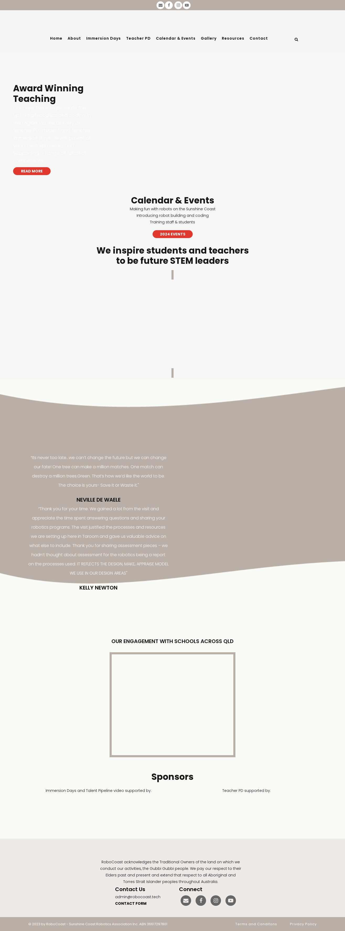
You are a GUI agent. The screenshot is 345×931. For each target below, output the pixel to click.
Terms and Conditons (256, 924)
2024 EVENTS (172, 234)
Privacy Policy (303, 924)
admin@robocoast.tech (137, 897)
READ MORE (32, 171)
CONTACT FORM (131, 903)
